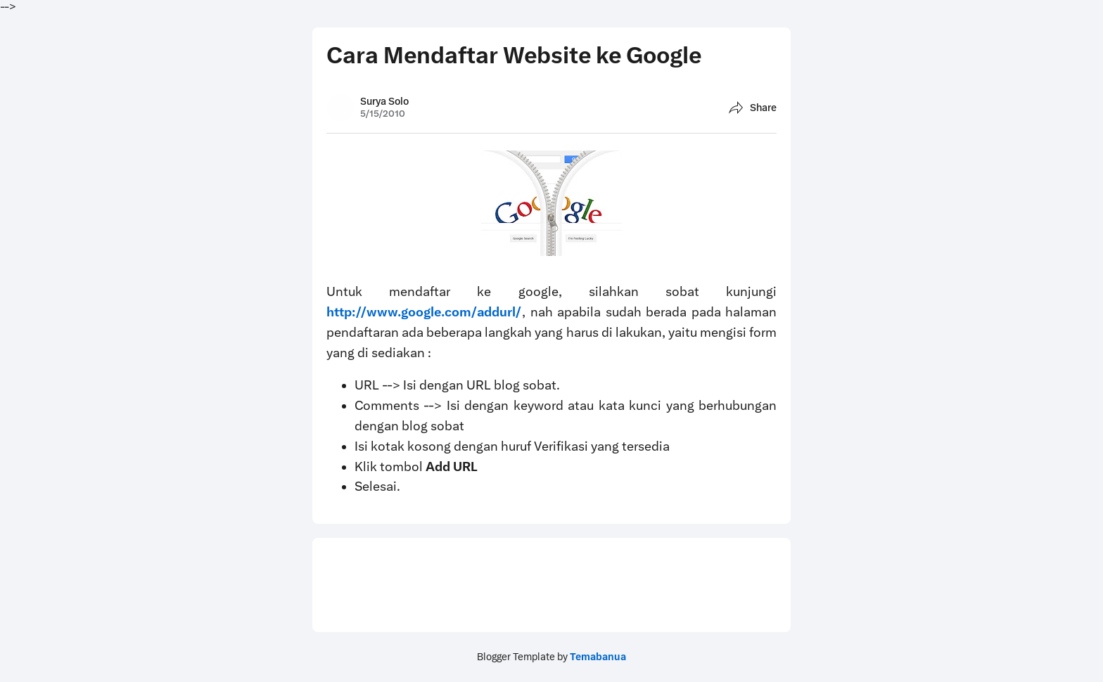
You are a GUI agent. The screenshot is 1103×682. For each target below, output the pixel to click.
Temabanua (598, 656)
